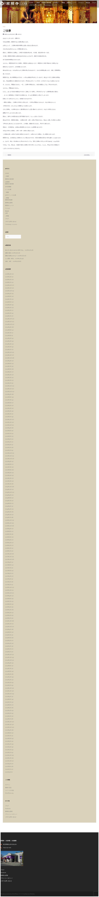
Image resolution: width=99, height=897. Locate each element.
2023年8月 (8, 363)
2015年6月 (8, 637)
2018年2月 (8, 548)
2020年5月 (8, 472)
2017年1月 (8, 584)
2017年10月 (8, 559)
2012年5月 (8, 741)
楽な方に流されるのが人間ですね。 (14, 250)
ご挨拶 (37, 2)
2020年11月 (8, 456)
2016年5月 (8, 607)
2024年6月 (8, 335)
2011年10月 (8, 761)
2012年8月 (8, 733)
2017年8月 (8, 565)
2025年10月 (8, 291)
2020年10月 (8, 458)
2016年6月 (8, 604)
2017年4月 (8, 576)
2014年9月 (8, 663)
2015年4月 (8, 643)
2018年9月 (8, 528)
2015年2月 (8, 649)
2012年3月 (8, 747)
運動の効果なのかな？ (11, 255)
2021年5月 (8, 439)
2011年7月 (8, 769)
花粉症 (9, 155)
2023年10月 (8, 358)
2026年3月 (8, 277)
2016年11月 (8, 590)
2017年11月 (8, 556)
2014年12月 (8, 654)
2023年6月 (8, 369)
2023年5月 (8, 372)
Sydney (25, 894)
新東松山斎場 (8, 202)
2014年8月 (8, 665)
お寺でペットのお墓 (10, 195)
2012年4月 (8, 744)
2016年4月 (8, 609)
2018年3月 (8, 545)
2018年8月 (8, 531)
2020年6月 (8, 470)
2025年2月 (8, 313)
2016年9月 (8, 595)
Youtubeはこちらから (50, 5)
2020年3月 (8, 478)
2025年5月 (8, 304)
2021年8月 (8, 430)
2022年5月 (8, 405)
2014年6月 (8, 671)
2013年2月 (8, 716)
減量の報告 (8, 253)
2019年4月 (8, 509)
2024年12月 (8, 318)
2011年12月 (8, 755)
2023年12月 (8, 352)
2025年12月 (8, 285)
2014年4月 (8, 677)
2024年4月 (8, 341)
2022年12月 (8, 386)
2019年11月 (8, 489)
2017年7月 (8, 568)
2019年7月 (8, 500)
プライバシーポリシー (11, 814)
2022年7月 (8, 400)
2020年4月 (8, 475)
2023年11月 (8, 355)
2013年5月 (8, 707)
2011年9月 (8, 763)
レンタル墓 (8, 189)
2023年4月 (8, 374)
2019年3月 (8, 512)
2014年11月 (8, 657)
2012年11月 (8, 724)
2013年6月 (8, 705)
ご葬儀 (63, 2)
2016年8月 (8, 598)
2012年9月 (8, 730)
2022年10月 (8, 391)
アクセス (81, 2)
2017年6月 (8, 570)
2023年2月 (8, 380)
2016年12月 (8, 587)
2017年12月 (8, 554)
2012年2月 (8, 749)
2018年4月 (8, 542)
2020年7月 (8, 467)
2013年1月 (8, 719)
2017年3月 (8, 579)
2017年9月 (8, 562)
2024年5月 (8, 338)
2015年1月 (8, 651)
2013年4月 (8, 710)
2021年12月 (8, 419)
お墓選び (55, 2)
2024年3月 (8, 344)
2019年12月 (8, 486)
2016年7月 (8, 601)
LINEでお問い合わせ (35, 5)
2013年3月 (8, 713)
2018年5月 (8, 540)
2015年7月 (8, 635)
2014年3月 (8, 679)
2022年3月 (8, 411)
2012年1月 (8, 752)
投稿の (8, 787)
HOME (31, 2)
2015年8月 (8, 632)
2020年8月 (8, 464)
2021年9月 (8, 428)
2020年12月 (8, 453)
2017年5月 (8, 573)
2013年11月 (8, 691)
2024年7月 (8, 332)
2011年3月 (8, 772)
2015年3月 (8, 646)
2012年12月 (8, 721)
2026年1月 (8, 282)
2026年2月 (8, 279)
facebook (8, 808)
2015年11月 (8, 623)
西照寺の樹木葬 (46, 2)
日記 (4, 26)
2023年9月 (8, 360)
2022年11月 (8, 388)
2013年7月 (8, 702)
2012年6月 (8, 738)
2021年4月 (8, 442)
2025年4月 (8, 307)
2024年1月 (8, 349)
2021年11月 (8, 422)
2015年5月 (8, 640)
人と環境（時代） (10, 258)
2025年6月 (8, 302)
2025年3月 (8, 310)
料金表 (88, 2)
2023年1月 (8, 383)
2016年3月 (8, 612)
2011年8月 (8, 766)
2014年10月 (8, 660)
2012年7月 (8, 735)
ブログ (94, 2)
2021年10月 (8, 425)
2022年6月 (8, 402)
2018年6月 (8, 537)
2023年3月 (8, 377)
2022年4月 (8, 408)
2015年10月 (8, 626)
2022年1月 (8, 416)
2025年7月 (8, 299)
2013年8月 (8, 699)
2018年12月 (8, 520)
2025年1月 (8, 316)
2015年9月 (8, 629)
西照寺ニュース (71, 2)
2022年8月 (8, 397)
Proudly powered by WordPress (9, 894)
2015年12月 (8, 621)
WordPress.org (9, 793)
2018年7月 (8, 534)
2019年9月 (8, 495)
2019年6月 (8, 503)
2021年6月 (8, 436)
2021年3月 (8, 444)
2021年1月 (8, 450)
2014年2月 (8, 682)
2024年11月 (8, 321)
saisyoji (19, 34)
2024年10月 (8, 324)
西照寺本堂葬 (8, 200)
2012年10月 (8, 727)
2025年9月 (8, 293)
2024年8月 (8, 330)
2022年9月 (8, 394)
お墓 (6, 213)
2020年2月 (8, 481)
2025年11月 (8, 288)
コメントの (9, 790)
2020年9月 (8, 461)
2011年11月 (8, 758)
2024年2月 (8, 346)
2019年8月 (8, 498)
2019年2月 (8, 514)
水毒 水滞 (8, 261)
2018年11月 (8, 523)
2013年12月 (8, 688)
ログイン (7, 784)
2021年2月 (8, 447)
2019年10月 (8, 492)
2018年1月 (8, 551)
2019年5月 (8, 506)
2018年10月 (8, 526)
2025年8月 (8, 296)
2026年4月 (8, 274)
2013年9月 (8, 696)
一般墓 (7, 192)
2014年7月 (8, 668)
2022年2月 (8, 414)
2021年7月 (8, 433)
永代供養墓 (8, 186)
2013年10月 (8, 693)
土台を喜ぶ (87, 155)
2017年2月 (8, 582)
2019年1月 (8, 517)
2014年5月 (8, 674)
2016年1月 (8, 618)
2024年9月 (8, 327)
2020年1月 (8, 484)
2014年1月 (8, 685)
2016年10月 (8, 593)
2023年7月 (8, 366)
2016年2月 (8, 615)
